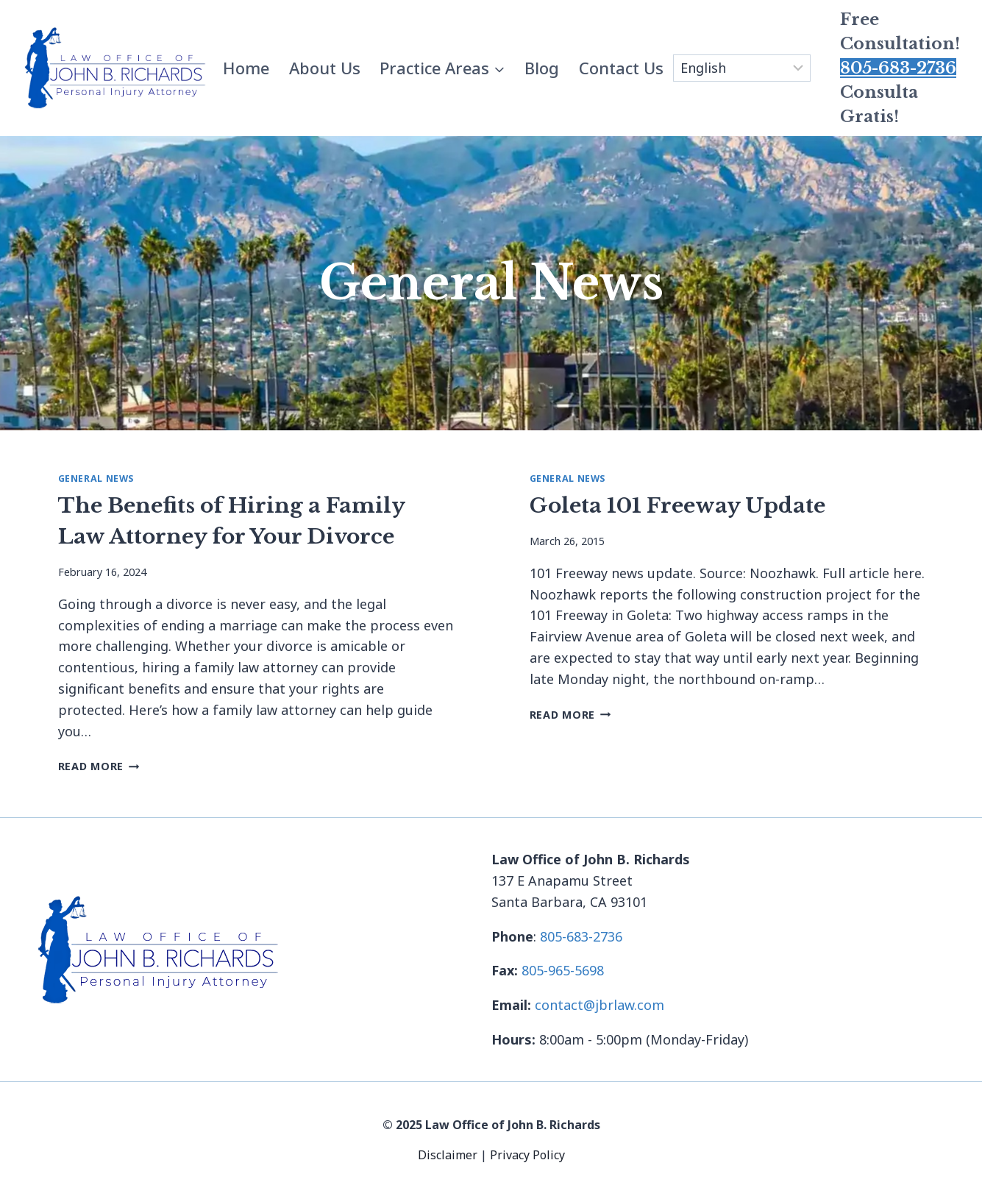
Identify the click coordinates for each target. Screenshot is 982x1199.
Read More (99, 766)
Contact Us (621, 68)
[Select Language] (742, 68)
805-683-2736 (898, 68)
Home (246, 68)
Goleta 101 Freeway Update (677, 506)
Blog (541, 68)
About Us (324, 68)
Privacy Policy (527, 1155)
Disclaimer (449, 1155)
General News (96, 478)
